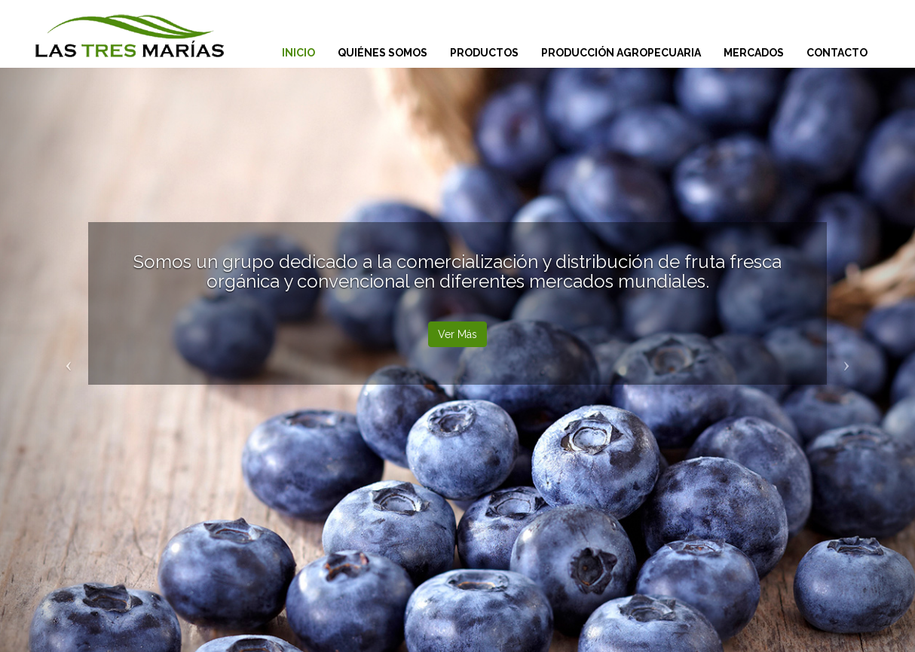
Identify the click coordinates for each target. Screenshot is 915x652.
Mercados (754, 53)
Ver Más (457, 334)
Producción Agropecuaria (621, 53)
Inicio (298, 53)
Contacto (837, 53)
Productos (484, 53)
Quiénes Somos (382, 53)
